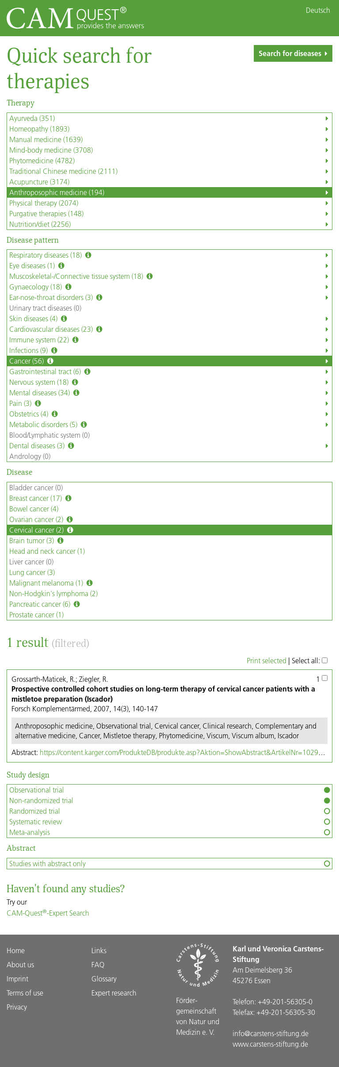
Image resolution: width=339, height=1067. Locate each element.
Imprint (17, 978)
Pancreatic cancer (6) (45, 604)
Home (16, 950)
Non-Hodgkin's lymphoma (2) (53, 593)
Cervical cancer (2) (42, 530)
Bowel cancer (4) (33, 508)
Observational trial (170, 790)
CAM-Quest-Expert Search (48, 912)
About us (20, 964)
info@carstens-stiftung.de (271, 1033)
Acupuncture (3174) (170, 182)
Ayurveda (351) (170, 118)
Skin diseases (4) (170, 318)
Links (98, 950)
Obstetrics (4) (170, 414)
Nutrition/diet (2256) (170, 224)
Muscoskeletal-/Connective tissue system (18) (170, 276)
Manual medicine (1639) (170, 139)
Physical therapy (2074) (170, 203)
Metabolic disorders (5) (170, 424)
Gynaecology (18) (170, 287)
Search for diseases (295, 53)
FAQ (98, 964)
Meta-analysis (170, 832)
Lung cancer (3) (32, 572)
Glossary (104, 978)
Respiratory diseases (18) (170, 255)
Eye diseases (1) (170, 265)
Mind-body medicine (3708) (170, 150)
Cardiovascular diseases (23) (170, 329)
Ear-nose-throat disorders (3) (170, 297)
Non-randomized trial (170, 800)
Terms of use (25, 992)
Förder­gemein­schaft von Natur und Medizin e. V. (197, 1016)
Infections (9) (170, 350)
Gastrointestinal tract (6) (170, 371)
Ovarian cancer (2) (42, 519)
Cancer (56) (170, 361)
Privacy (17, 1006)
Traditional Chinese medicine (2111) (170, 171)
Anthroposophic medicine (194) (170, 192)
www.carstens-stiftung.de (270, 1043)
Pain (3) (170, 403)
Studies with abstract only (170, 863)
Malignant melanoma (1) (51, 583)
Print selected (266, 660)
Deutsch (318, 10)
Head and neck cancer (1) (47, 551)
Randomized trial (170, 811)
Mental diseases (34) (170, 392)
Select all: (310, 660)
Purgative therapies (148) (170, 213)
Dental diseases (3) (170, 445)
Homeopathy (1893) (170, 129)
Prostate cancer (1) (36, 614)
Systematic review (170, 821)
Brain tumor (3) (37, 540)
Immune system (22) (170, 339)
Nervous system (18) (170, 382)
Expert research (113, 992)
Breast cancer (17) (41, 498)
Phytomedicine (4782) (170, 160)
